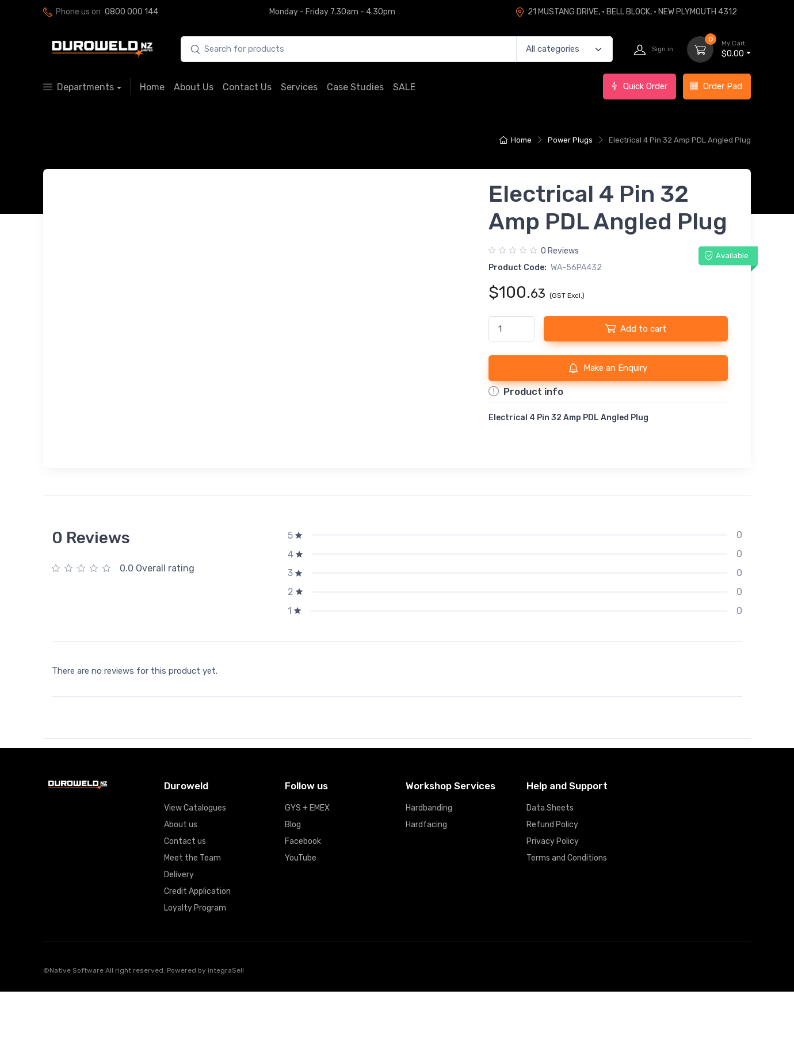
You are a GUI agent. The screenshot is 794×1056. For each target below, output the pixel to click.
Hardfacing (426, 889)
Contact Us (247, 87)
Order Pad (716, 86)
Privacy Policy (552, 906)
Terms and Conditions (566, 922)
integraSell (226, 1035)
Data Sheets (550, 872)
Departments (78, 87)
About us (180, 889)
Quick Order (638, 86)
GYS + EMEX (307, 872)
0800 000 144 (131, 12)
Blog (293, 889)
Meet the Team (192, 922)
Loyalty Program (195, 972)
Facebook (303, 906)
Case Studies (355, 87)
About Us (193, 87)
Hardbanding (429, 872)
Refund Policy (552, 889)
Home (152, 87)
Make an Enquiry (607, 368)
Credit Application (197, 956)
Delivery (179, 939)
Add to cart (635, 328)
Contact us (185, 906)
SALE (404, 87)
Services (299, 87)
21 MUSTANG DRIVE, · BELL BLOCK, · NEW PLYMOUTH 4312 (626, 12)
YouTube (300, 922)
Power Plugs (570, 140)
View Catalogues (195, 872)
